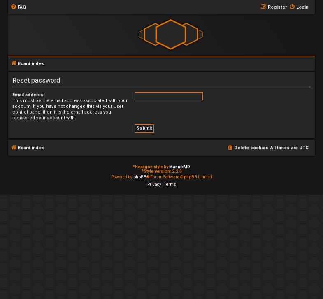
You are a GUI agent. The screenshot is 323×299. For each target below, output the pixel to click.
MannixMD (179, 167)
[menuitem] (18, 7)
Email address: (28, 94)
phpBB (139, 177)
